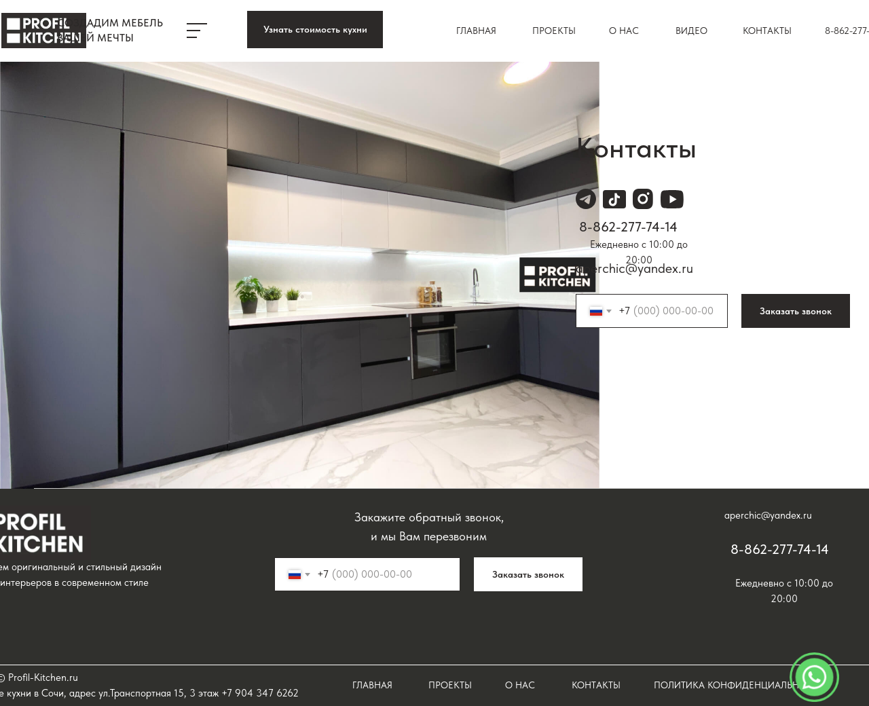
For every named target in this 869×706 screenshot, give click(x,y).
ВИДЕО (691, 30)
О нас (624, 30)
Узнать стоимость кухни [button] (315, 29)
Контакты (767, 30)
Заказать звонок (796, 310)
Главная (476, 30)
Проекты (554, 30)
